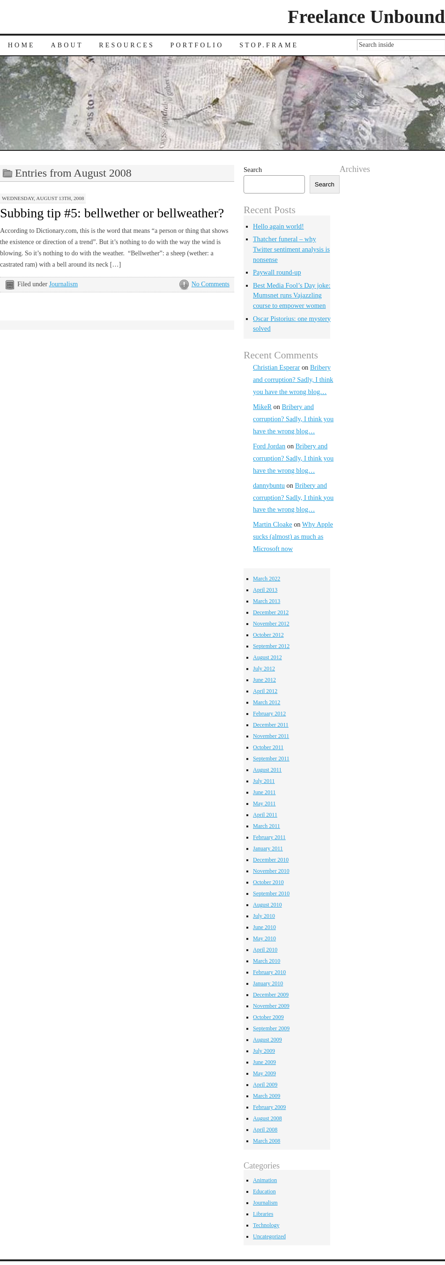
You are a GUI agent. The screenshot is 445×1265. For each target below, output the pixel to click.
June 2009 (264, 1062)
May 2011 (264, 803)
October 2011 (268, 747)
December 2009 (271, 994)
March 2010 (266, 961)
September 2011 (271, 758)
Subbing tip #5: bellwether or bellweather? (112, 213)
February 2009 (269, 1107)
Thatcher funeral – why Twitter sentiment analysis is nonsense (291, 249)
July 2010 (264, 916)
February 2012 (269, 713)
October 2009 (268, 1017)
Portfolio (197, 45)
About (67, 45)
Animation (265, 1180)
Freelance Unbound (366, 16)
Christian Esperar (276, 367)
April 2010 (265, 949)
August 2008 (267, 1118)
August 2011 (267, 769)
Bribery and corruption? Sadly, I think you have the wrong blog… (293, 379)
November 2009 (271, 1006)
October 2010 (268, 882)
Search (253, 169)
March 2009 (266, 1096)
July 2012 (264, 668)
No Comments (211, 284)
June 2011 (264, 792)
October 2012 (268, 635)
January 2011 (268, 848)
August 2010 (267, 904)
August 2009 (267, 1039)
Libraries (263, 1214)
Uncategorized (269, 1236)
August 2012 (267, 657)
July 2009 (264, 1051)
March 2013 (266, 601)
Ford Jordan (269, 446)
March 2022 (266, 578)
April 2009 (265, 1084)
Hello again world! (278, 226)
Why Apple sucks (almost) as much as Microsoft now (293, 536)
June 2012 (264, 680)
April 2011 (265, 814)
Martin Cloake (272, 524)
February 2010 (269, 972)
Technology (266, 1225)
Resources (127, 45)
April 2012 (265, 691)
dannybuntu (269, 485)
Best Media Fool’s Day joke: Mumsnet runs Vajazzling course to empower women (291, 295)
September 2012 (271, 646)
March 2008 (266, 1141)
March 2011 (266, 826)
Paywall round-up (277, 272)
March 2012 (266, 702)
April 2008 (265, 1129)
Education (264, 1191)
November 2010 (271, 871)
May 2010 (264, 938)
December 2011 (271, 725)
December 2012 (271, 612)
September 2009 (271, 1028)
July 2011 (264, 781)
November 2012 (271, 623)
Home (21, 45)
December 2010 (271, 859)
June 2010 (264, 927)
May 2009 (264, 1073)
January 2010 (268, 983)
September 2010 (271, 893)
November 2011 (271, 736)
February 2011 (269, 837)
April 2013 (265, 590)
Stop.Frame (268, 45)
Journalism (63, 284)
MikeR (262, 406)
